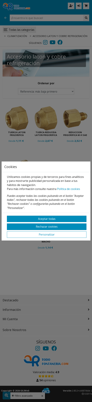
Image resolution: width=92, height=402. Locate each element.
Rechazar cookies (47, 226)
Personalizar (47, 234)
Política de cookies (68, 189)
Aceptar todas (47, 219)
